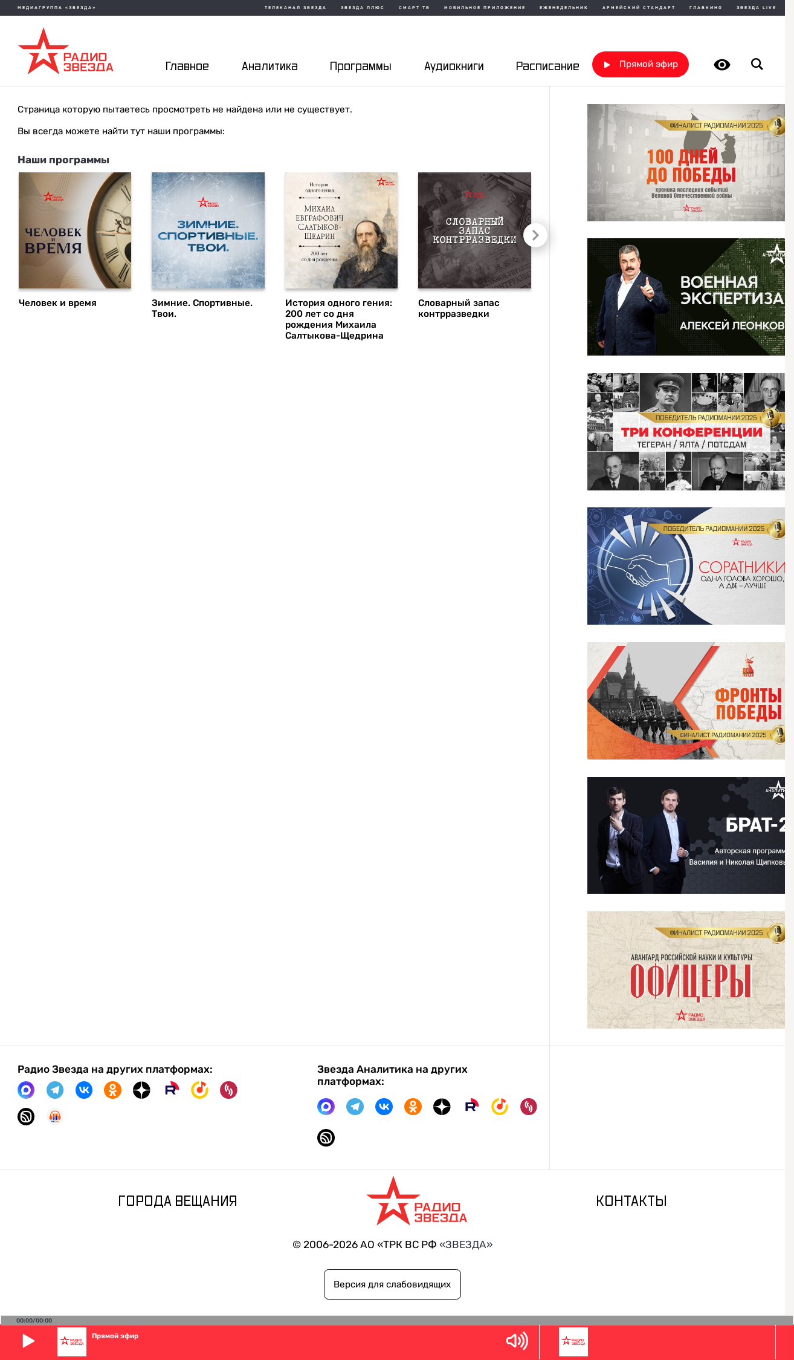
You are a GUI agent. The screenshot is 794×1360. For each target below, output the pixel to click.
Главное (187, 67)
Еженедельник (564, 8)
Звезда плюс (363, 8)
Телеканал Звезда (296, 8)
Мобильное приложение (485, 8)
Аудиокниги (454, 67)
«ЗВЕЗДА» (465, 1244)
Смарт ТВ (414, 8)
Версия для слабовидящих (392, 1284)
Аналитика (270, 67)
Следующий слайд (534, 235)
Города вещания (177, 1202)
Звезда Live (756, 8)
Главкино (706, 8)
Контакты (631, 1202)
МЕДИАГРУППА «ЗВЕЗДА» (57, 8)
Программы (361, 67)
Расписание (547, 67)
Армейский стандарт (639, 8)
